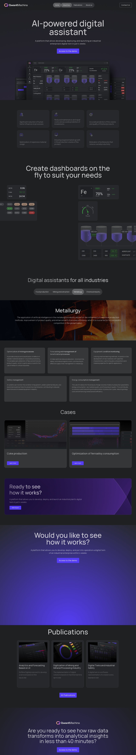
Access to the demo (68, 51)
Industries (66, 5)
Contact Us (125, 5)
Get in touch (15, 508)
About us (89, 5)
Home (57, 5)
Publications (78, 5)
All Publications (68, 695)
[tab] (42, 292)
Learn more (12, 463)
